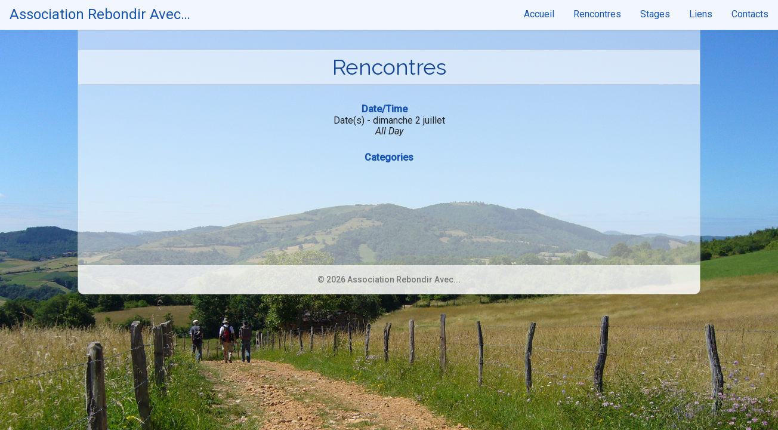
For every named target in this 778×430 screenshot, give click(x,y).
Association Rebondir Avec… (100, 14)
